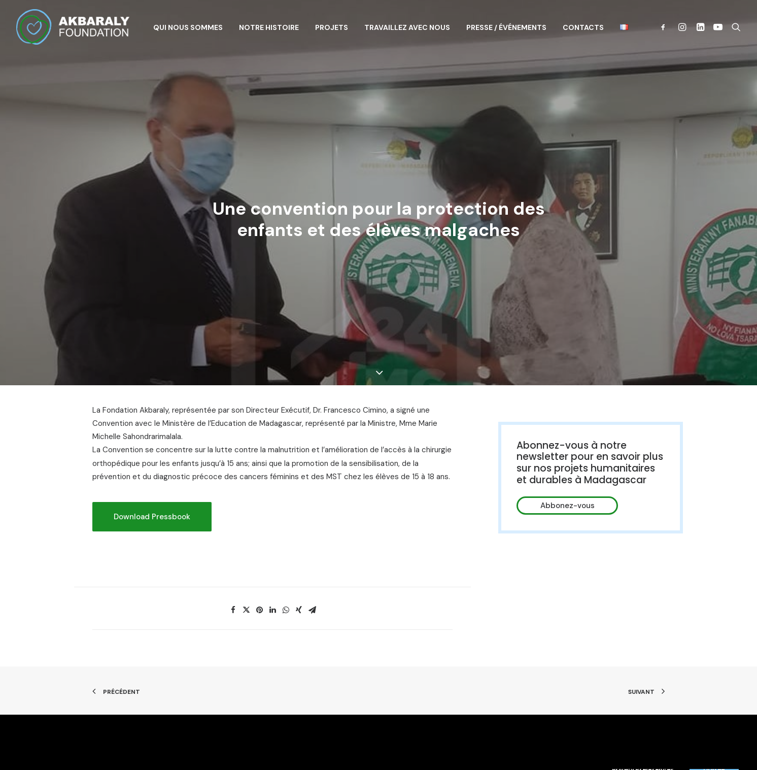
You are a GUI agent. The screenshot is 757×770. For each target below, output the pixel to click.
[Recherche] (734, 27)
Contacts (583, 27)
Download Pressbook (152, 473)
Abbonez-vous (567, 462)
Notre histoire (269, 27)
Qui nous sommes (188, 27)
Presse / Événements (506, 27)
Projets (331, 27)
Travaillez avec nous (407, 27)
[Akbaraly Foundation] (72, 27)
